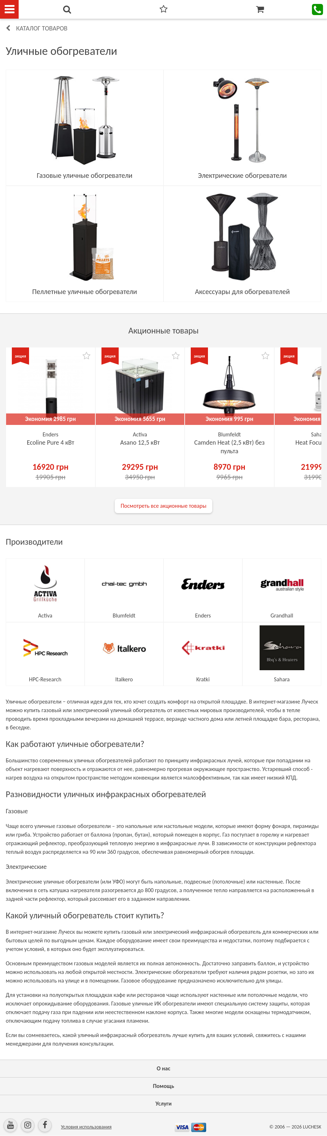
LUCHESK (312, 1127)
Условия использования (86, 1127)
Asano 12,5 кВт (140, 442)
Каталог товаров (41, 28)
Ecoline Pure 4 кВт (50, 442)
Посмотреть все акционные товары (163, 505)
